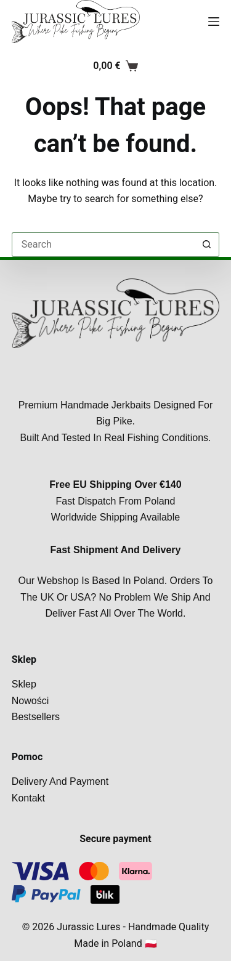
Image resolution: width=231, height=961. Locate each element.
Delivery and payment (60, 781)
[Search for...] (103, 244)
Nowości (30, 700)
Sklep (24, 684)
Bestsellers (36, 717)
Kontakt (28, 798)
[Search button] (207, 244)
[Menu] (213, 21)
